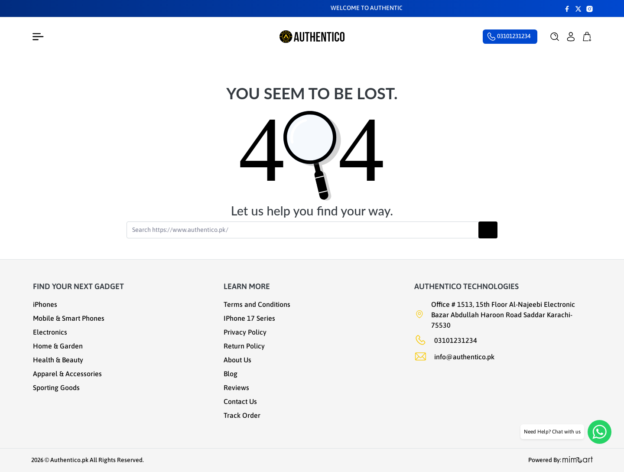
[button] (555, 37)
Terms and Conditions (257, 304)
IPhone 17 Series (249, 318)
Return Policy (244, 346)
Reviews (236, 387)
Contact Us (240, 401)
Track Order (242, 415)
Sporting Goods (56, 387)
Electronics (50, 332)
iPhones (45, 304)
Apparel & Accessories (67, 374)
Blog (230, 374)
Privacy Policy (245, 332)
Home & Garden (58, 346)
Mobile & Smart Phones (68, 318)
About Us (237, 360)
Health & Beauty (58, 360)
